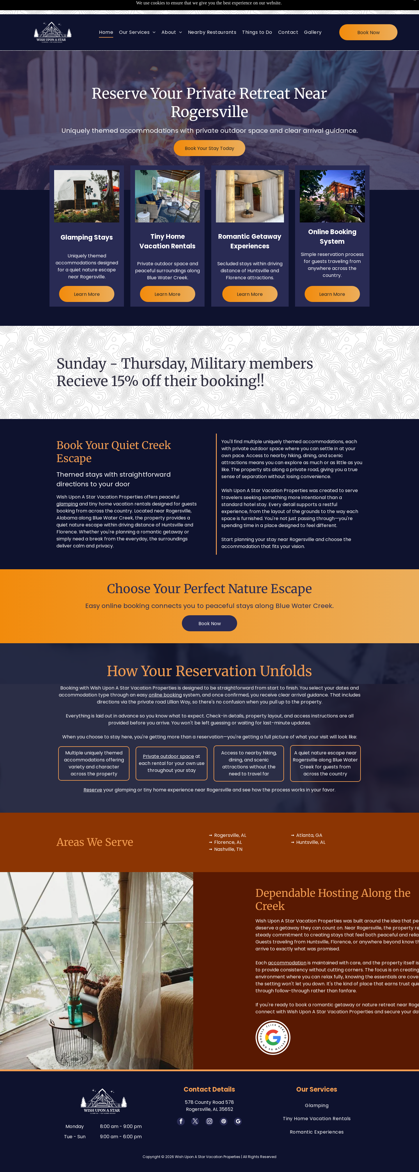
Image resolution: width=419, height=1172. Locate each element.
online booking (165, 680)
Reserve (93, 775)
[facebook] (181, 1107)
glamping (67, 489)
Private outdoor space (168, 741)
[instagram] (209, 1107)
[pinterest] (224, 1107)
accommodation (374, 948)
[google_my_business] (238, 1107)
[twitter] (195, 1107)
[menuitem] (106, 18)
